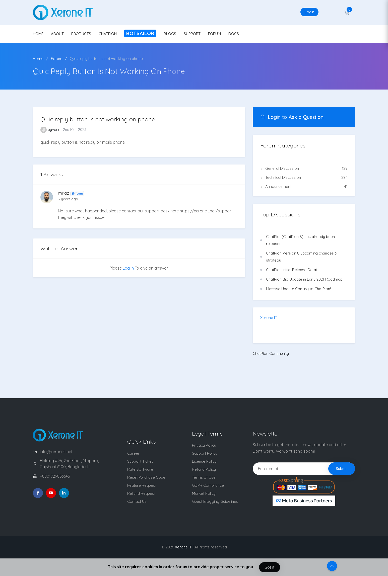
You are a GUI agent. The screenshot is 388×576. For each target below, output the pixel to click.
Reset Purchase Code (146, 477)
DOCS (233, 33)
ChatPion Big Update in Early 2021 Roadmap (304, 279)
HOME (38, 33)
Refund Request (141, 493)
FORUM (214, 33)
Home (38, 58)
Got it (270, 567)
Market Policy (204, 493)
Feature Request (141, 485)
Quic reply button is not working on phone (106, 58)
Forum (56, 58)
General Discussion (304, 168)
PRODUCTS (81, 33)
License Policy (204, 461)
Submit (342, 468)
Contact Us (137, 501)
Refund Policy (204, 469)
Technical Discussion (304, 177)
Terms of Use (204, 477)
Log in (128, 268)
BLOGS (170, 33)
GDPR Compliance (208, 485)
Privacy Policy (204, 445)
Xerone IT (268, 317)
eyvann (50, 129)
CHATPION (108, 33)
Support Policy (204, 453)
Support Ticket (140, 461)
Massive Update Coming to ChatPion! (298, 288)
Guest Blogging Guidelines (215, 501)
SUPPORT (192, 33)
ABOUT (57, 33)
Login (309, 12)
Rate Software (140, 469)
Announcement (304, 186)
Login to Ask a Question (292, 117)
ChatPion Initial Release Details (292, 269)
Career (133, 453)
